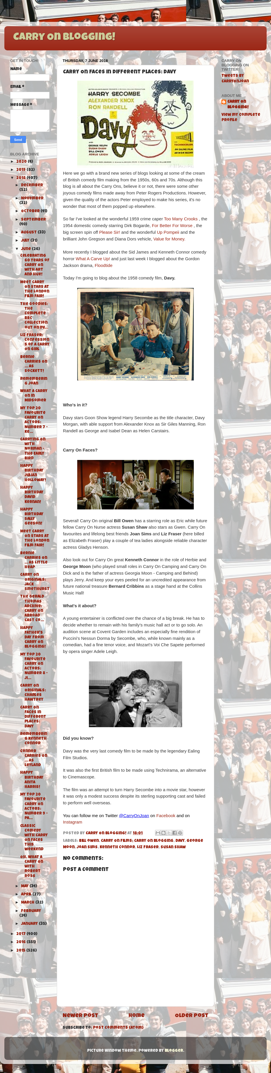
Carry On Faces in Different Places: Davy (33, 717)
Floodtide (103, 265)
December (32, 185)
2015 (21, 951)
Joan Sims (87, 847)
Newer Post (80, 1016)
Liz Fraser (148, 847)
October (31, 211)
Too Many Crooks (181, 219)
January (30, 924)
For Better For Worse (172, 225)
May (25, 886)
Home (137, 1016)
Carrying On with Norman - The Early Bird (32, 449)
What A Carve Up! (93, 258)
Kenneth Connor (117, 847)
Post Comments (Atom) (118, 1028)
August (29, 233)
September (33, 220)
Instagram (72, 822)
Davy (179, 841)
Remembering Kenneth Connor (33, 739)
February (31, 911)
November (32, 199)
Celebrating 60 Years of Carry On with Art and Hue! (35, 265)
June (26, 249)
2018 (21, 178)
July (25, 241)
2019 (21, 170)
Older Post (191, 1016)
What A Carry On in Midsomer (33, 396)
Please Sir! (110, 232)
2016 (21, 942)
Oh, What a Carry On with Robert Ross (31, 867)
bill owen (89, 841)
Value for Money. (169, 239)
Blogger (174, 1051)
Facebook (165, 815)
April (26, 895)
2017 (21, 934)
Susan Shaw (173, 847)
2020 (22, 162)
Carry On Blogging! (64, 38)
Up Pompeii (168, 232)
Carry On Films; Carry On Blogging (137, 841)
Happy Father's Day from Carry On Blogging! (33, 637)
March (28, 903)
